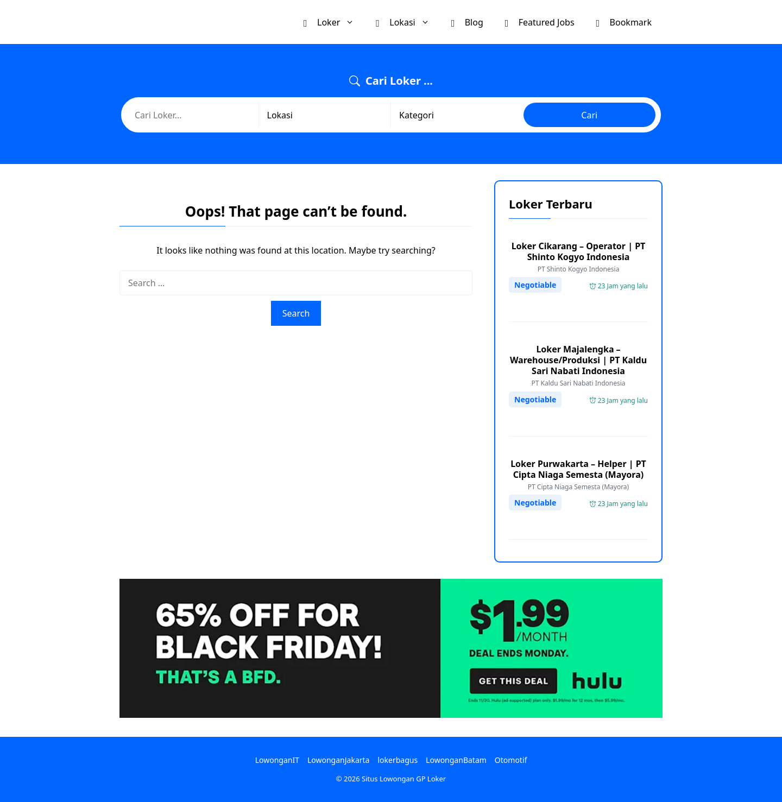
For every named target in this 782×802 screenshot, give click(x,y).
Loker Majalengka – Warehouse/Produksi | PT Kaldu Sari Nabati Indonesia (578, 360)
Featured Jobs (540, 21)
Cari (589, 115)
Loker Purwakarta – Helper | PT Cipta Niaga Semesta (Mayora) (578, 469)
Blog (467, 21)
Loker (334, 22)
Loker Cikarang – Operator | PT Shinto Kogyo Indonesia (579, 251)
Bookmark (624, 21)
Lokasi (408, 22)
